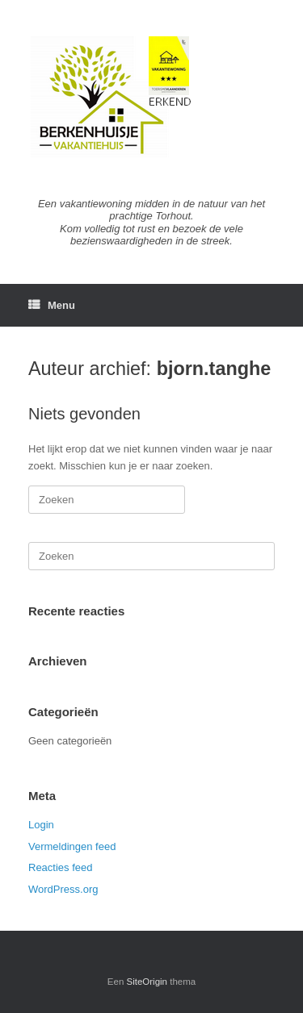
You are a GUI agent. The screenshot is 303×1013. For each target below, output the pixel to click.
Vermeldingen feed (72, 846)
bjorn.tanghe (214, 368)
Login (41, 825)
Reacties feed (60, 867)
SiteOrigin (147, 981)
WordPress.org (63, 889)
